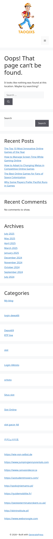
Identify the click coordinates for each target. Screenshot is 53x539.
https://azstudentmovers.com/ (21, 477)
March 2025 (11, 248)
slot (6, 350)
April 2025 (10, 243)
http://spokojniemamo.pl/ (18, 485)
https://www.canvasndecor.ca (20, 470)
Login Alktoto (11, 365)
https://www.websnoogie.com (21, 518)
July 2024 (9, 276)
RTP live (8, 335)
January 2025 (11, 252)
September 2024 (13, 272)
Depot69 (9, 330)
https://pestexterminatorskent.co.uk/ (25, 502)
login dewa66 (11, 315)
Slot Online (10, 409)
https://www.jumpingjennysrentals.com (26, 462)
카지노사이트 (11, 439)
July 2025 (9, 233)
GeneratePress (36, 534)
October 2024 (12, 267)
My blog (8, 300)
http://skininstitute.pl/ (16, 510)
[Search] (8, 101)
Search (8, 118)
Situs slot (9, 394)
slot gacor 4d (11, 424)
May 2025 (9, 238)
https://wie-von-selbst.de (18, 454)
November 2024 (13, 262)
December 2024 (13, 257)
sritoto (8, 379)
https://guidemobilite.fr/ (18, 493)
